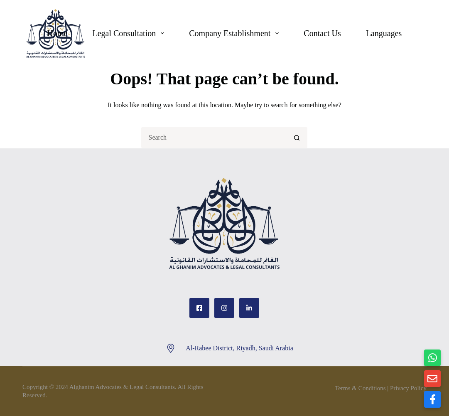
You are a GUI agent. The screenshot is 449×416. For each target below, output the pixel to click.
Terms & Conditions (360, 388)
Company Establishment (235, 33)
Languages (384, 33)
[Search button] (297, 137)
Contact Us (322, 33)
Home (57, 33)
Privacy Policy (408, 388)
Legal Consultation (129, 33)
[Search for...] (214, 137)
